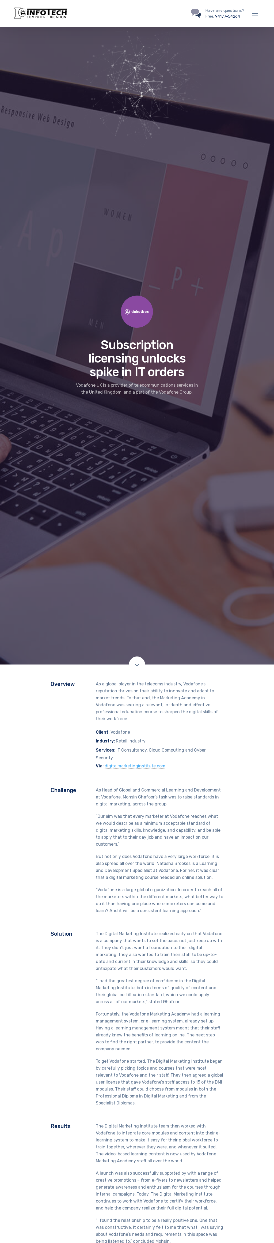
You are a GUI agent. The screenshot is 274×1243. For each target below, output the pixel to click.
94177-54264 (227, 16)
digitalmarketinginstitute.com (135, 765)
